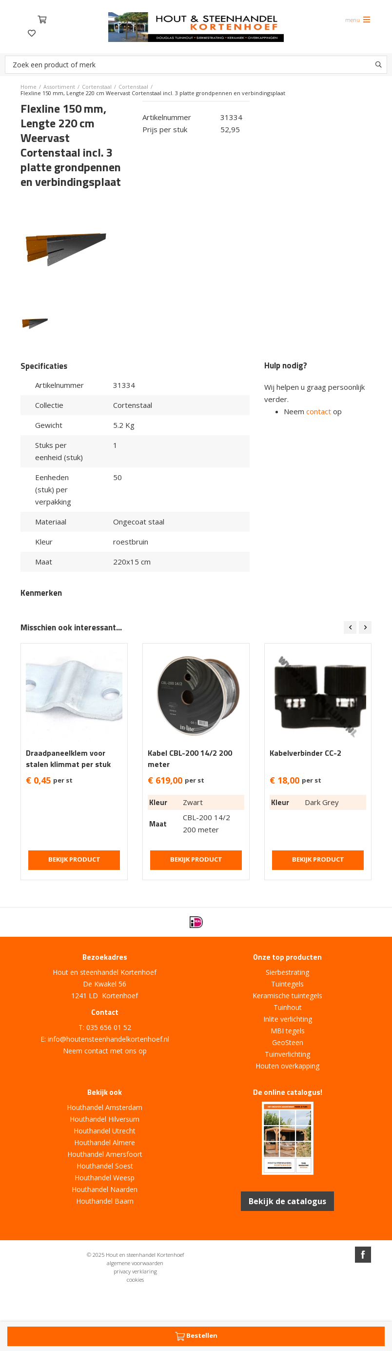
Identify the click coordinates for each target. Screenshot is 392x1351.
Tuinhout (288, 1007)
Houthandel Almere (104, 1142)
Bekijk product (74, 859)
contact (318, 411)
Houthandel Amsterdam (104, 1107)
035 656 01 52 (108, 1027)
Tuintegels (287, 983)
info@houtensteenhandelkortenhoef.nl (108, 1039)
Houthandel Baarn (105, 1201)
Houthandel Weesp (105, 1177)
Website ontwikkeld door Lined (196, 1298)
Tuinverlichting (287, 1054)
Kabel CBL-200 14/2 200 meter (190, 758)
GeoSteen (287, 1042)
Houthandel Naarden (104, 1189)
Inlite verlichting (287, 1019)
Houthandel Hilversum (104, 1119)
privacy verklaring (135, 1271)
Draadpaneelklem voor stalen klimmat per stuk (68, 758)
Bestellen (196, 1336)
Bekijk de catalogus (287, 1201)
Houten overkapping (287, 1065)
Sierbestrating (287, 972)
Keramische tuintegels (287, 995)
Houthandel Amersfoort (104, 1154)
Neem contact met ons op (105, 1050)
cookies (135, 1279)
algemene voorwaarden (135, 1263)
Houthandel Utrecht (105, 1130)
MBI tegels (288, 1030)
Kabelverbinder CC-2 (305, 753)
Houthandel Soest (105, 1165)
